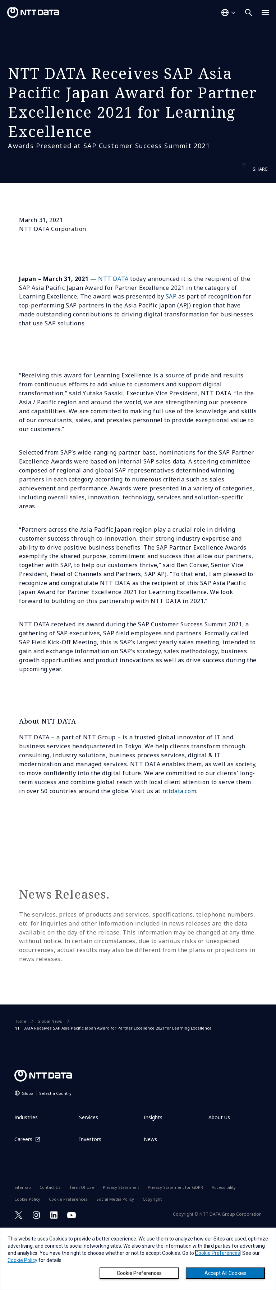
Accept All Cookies (225, 1273)
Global (47, 1149)
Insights (153, 1173)
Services (88, 1173)
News (150, 1195)
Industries (26, 1173)
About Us (219, 1173)
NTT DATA (113, 335)
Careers (23, 1195)
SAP (171, 353)
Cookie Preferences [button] (217, 1253)
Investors (90, 1195)
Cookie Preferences (139, 1273)
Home (20, 1077)
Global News (49, 1077)
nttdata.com (179, 847)
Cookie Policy (22, 1260)
